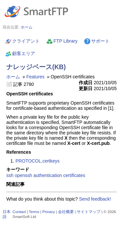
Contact (19, 211)
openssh (23, 175)
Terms (34, 211)
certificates (74, 175)
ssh (9, 175)
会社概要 (66, 211)
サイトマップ (88, 211)
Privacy (48, 211)
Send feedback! (95, 199)
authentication (47, 175)
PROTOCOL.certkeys (37, 161)
